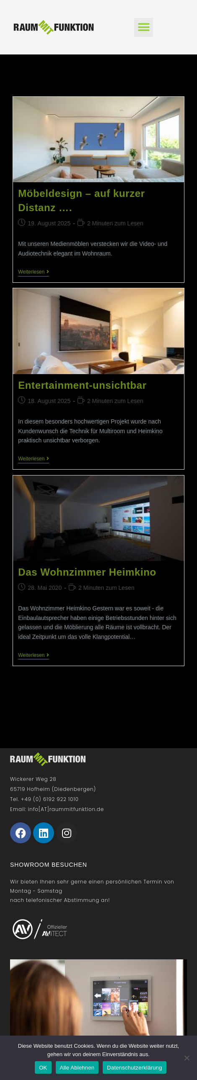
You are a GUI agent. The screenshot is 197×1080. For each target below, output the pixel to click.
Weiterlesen (33, 272)
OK (43, 1067)
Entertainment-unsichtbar (82, 385)
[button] (143, 27)
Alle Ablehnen (77, 1067)
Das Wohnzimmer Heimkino (87, 572)
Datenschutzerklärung (134, 1067)
